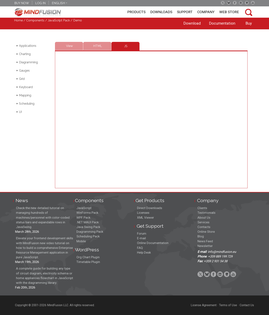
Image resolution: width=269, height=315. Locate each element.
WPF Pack (83, 217)
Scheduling (26, 103)
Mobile (81, 241)
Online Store (206, 231)
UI (20, 112)
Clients (202, 208)
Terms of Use (228, 305)
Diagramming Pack (89, 231)
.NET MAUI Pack (87, 222)
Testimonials (206, 213)
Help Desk (144, 252)
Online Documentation (152, 243)
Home (18, 20)
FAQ (140, 248)
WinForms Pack (87, 213)
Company (206, 12)
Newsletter (205, 246)
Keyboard (26, 87)
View (69, 46)
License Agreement (203, 305)
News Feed (205, 241)
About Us (203, 217)
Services (203, 222)
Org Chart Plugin (88, 257)
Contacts (203, 227)
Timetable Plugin (88, 262)
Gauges (24, 70)
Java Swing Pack (88, 227)
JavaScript (83, 208)
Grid (22, 79)
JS (125, 46)
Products (136, 12)
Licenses (143, 213)
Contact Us (247, 305)
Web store (229, 12)
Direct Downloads (149, 208)
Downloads (161, 12)
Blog (200, 236)
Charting (25, 54)
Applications (27, 46)
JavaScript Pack (59, 20)
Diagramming (28, 62)
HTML (97, 46)
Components (35, 20)
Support (185, 12)
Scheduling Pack (88, 236)
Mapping (25, 95)
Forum (141, 233)
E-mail (141, 238)
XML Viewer (145, 217)
